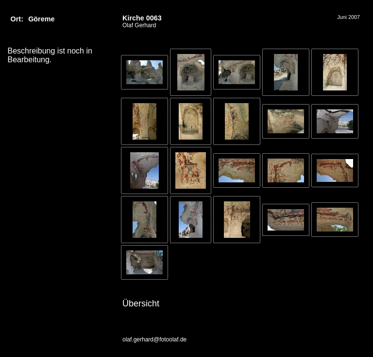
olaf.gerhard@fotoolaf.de (154, 339)
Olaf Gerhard (139, 25)
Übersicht (140, 303)
